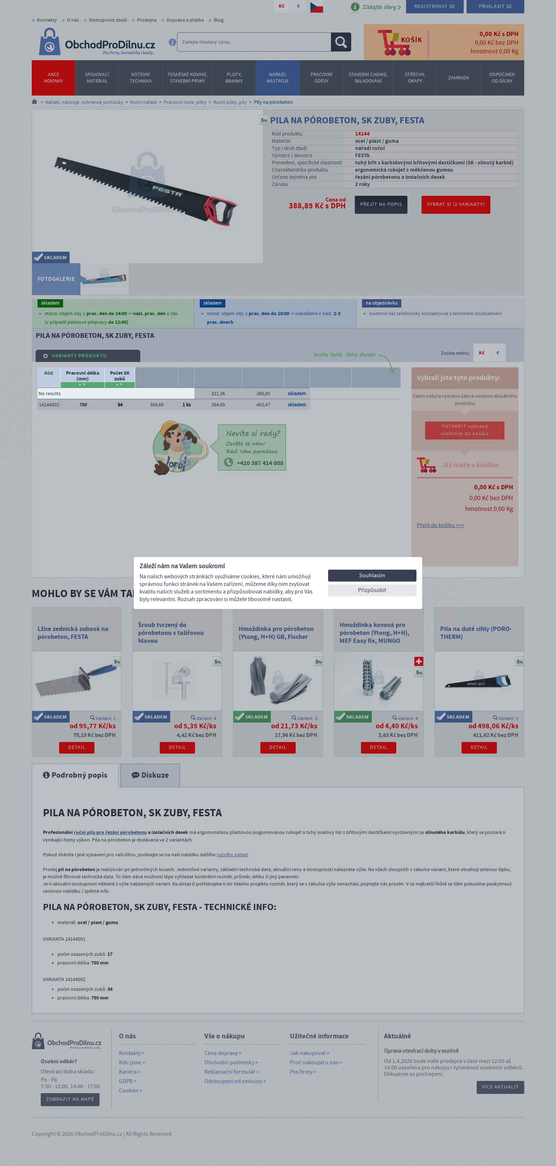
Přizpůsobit (372, 590)
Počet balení (376, 373)
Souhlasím (372, 575)
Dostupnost (297, 373)
